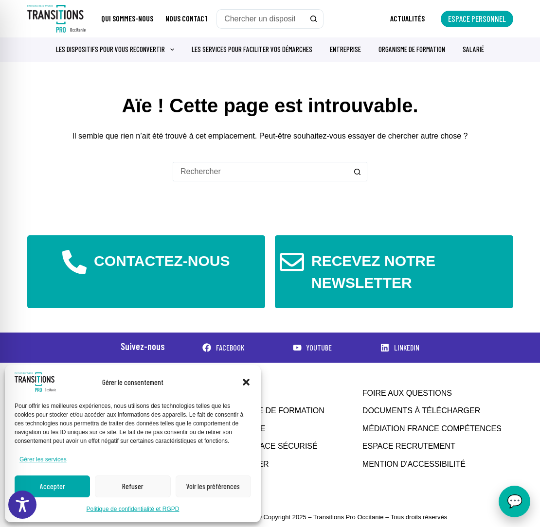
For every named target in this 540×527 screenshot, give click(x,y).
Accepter (52, 486)
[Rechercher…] (260, 19)
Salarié (473, 49)
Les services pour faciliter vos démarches (252, 49)
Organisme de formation (411, 49)
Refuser (132, 486)
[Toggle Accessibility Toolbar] (22, 505)
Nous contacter (190, 18)
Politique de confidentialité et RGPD (133, 509)
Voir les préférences (213, 486)
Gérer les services (43, 459)
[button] (246, 382)
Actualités (407, 18)
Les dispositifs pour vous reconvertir (117, 49)
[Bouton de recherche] (314, 19)
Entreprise (345, 49)
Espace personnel (477, 18)
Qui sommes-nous (127, 18)
